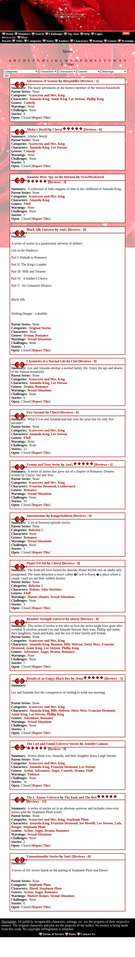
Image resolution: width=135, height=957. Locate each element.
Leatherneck (66, 486)
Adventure (31, 651)
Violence (33, 774)
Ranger (16, 827)
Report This (41, 117)
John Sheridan (51, 589)
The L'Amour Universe (43, 797)
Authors (63, 41)
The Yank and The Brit (80, 797)
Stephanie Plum (77, 819)
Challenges (56, 33)
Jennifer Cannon (96, 744)
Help (87, 33)
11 (43, 801)
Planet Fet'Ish (36, 563)
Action (28, 770)
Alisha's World (37, 129)
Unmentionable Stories (43, 856)
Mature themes (38, 597)
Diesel (33, 888)
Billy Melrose (73, 644)
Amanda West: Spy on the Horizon (51, 177)
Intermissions (36, 515)
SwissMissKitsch (92, 177)
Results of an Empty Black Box (48, 678)
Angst (44, 651)
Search (39, 33)
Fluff (27, 204)
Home (9, 33)
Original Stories (40, 328)
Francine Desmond (42, 486)
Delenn (34, 589)
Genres (112, 41)
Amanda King (39, 99)
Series (50, 41)
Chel (74, 361)
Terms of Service (53, 934)
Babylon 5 (36, 530)
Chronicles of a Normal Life (46, 361)
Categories (34, 41)
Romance (41, 335)
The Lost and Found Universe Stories (53, 744)
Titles (19, 41)
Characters (81, 41)
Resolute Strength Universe (46, 619)
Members (24, 33)
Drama (29, 335)
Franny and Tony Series (43, 464)
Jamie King (59, 99)
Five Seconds (36, 412)
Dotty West (92, 644)
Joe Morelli (87, 823)
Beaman (56, 644)
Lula (118, 823)
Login (98, 33)
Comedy (29, 102)
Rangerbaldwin (62, 515)
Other (70, 64)
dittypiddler (71, 81)
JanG (63, 229)
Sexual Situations (39, 339)
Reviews (87, 81)
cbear (79, 678)
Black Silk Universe (40, 229)
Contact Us (88, 934)
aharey (75, 619)
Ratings (98, 41)
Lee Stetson (77, 99)
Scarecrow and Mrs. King (47, 95)
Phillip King (95, 99)
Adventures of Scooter (42, 81)
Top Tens (73, 33)
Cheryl (57, 129)
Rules (72, 934)
